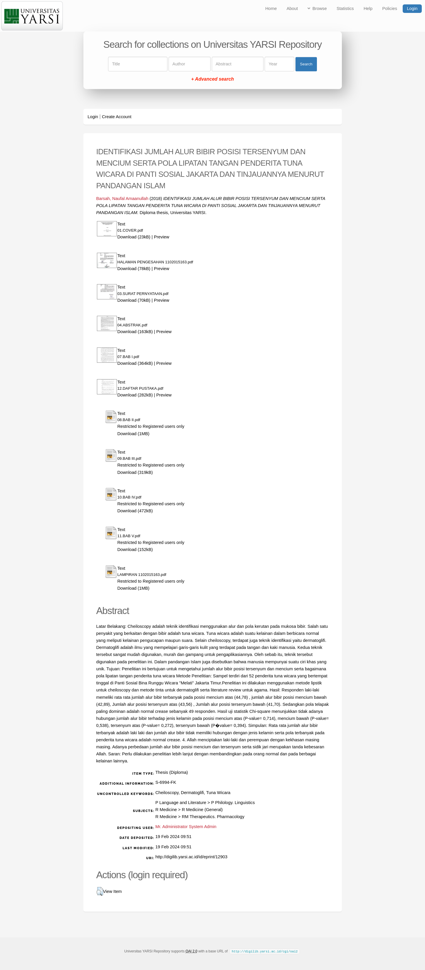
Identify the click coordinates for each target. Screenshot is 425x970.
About (292, 8)
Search (306, 64)
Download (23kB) (133, 237)
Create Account (116, 116)
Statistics (345, 8)
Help (368, 8)
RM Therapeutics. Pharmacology (213, 816)
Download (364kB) (135, 363)
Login (412, 8)
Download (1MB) (133, 433)
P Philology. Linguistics (233, 802)
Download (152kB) (135, 549)
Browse (320, 8)
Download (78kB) (133, 268)
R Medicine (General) (202, 809)
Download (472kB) (135, 510)
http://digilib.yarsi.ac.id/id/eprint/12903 (191, 856)
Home (271, 8)
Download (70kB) (133, 300)
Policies (389, 8)
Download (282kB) (135, 395)
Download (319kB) (135, 472)
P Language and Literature (180, 802)
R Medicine (166, 809)
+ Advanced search (212, 79)
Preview (161, 237)
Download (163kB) (135, 331)
